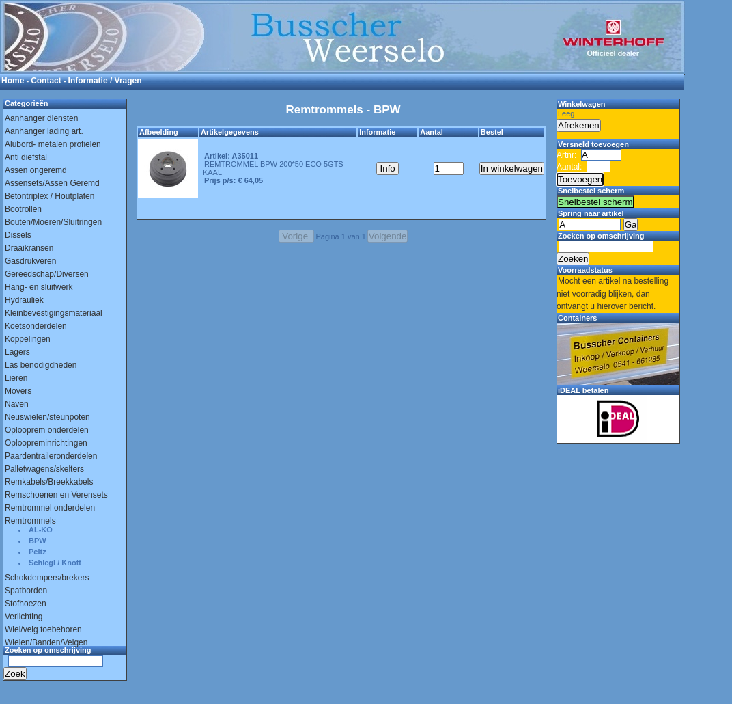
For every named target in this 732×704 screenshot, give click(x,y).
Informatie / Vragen (105, 80)
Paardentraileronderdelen (51, 456)
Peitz (37, 551)
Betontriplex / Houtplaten (49, 196)
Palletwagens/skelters (44, 469)
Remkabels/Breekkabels (49, 482)
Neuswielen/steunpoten (47, 417)
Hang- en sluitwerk (38, 287)
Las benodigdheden (40, 365)
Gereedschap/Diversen (47, 274)
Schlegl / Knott (55, 562)
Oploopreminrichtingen (46, 443)
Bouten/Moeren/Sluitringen (53, 222)
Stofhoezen (25, 603)
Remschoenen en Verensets (56, 495)
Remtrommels (30, 521)
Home (12, 80)
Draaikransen (29, 248)
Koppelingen (28, 339)
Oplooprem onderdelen (47, 430)
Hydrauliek (24, 300)
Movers (18, 391)
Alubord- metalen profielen (53, 144)
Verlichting (23, 616)
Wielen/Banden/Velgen (46, 642)
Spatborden (26, 590)
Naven (17, 404)
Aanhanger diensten (41, 118)
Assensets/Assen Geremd (52, 183)
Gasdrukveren (30, 261)
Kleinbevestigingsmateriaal (53, 313)
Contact (46, 80)
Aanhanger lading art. (44, 131)
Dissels (18, 235)
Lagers (17, 352)
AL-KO (41, 530)
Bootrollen (23, 209)
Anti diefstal (26, 157)
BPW (37, 541)
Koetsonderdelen (36, 326)
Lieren (16, 378)
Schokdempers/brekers (47, 577)
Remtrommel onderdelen (50, 508)
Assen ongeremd (36, 170)
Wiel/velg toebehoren (43, 629)
